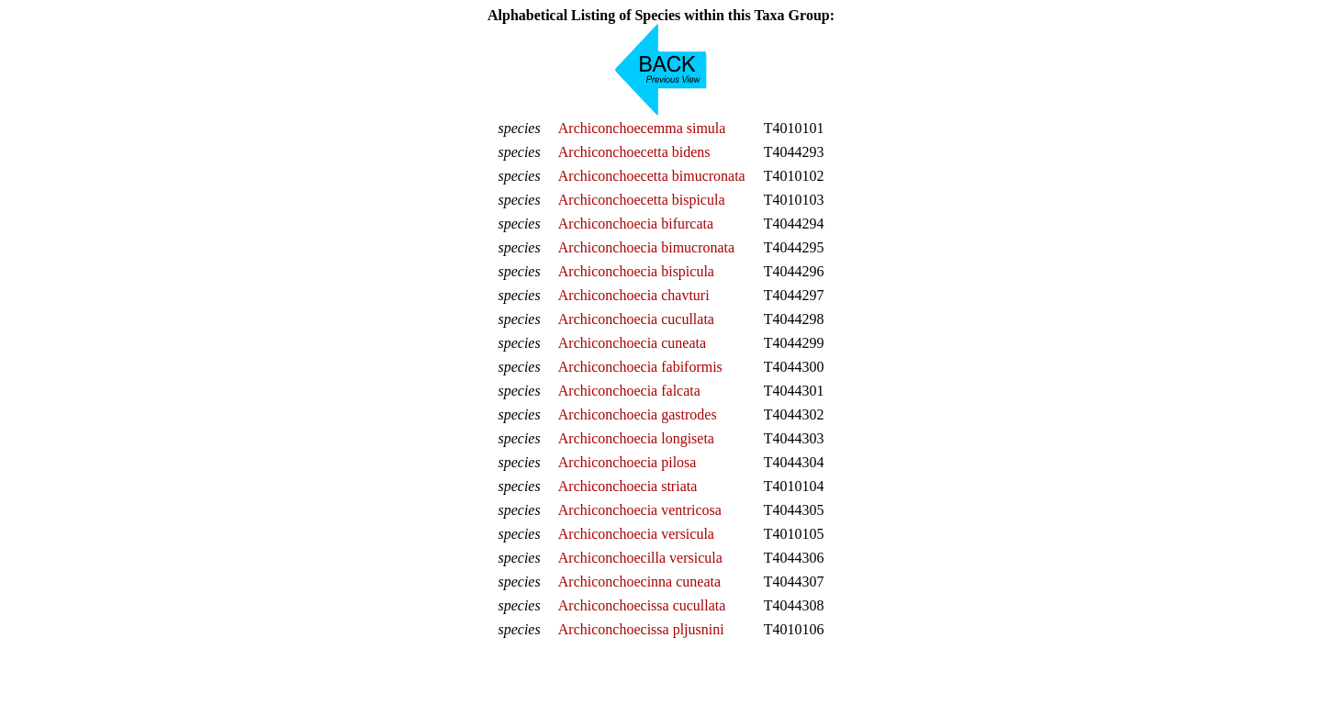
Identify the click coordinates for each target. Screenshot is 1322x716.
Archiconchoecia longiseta (636, 438)
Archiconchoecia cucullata (636, 319)
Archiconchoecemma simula (642, 128)
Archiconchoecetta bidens (634, 152)
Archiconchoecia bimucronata (646, 247)
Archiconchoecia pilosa (627, 462)
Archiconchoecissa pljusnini (641, 629)
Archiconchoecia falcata (629, 390)
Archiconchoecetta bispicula (641, 199)
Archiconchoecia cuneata (632, 343)
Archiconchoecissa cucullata (642, 605)
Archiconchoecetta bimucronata (651, 176)
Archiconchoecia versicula (636, 534)
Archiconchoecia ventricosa (640, 510)
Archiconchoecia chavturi (634, 295)
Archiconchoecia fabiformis (640, 367)
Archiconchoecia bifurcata (635, 223)
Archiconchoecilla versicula (640, 557)
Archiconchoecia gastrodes (637, 414)
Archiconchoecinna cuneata (639, 581)
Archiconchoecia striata (627, 486)
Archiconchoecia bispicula (636, 271)
